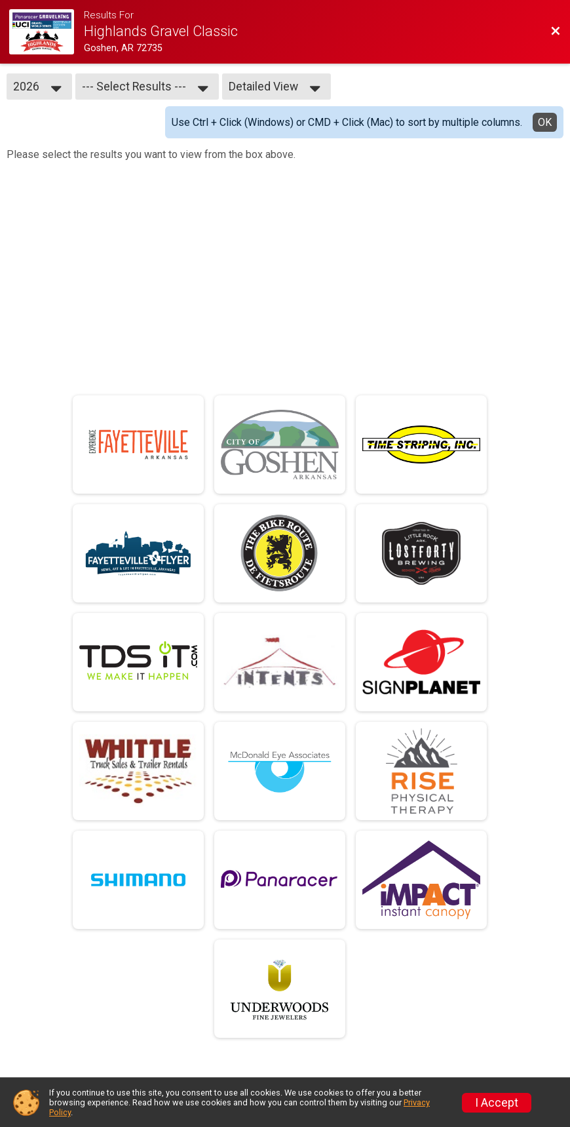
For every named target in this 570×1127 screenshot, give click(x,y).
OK (545, 122)
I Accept (496, 1102)
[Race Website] (46, 31)
